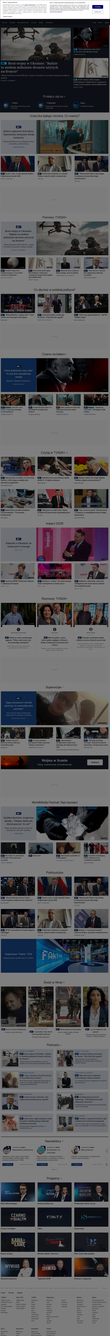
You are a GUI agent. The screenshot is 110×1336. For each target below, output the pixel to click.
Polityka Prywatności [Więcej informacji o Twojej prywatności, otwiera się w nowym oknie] (7, 16)
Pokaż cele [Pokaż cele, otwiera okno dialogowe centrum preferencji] (98, 12)
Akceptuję (97, 6)
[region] (55, 9)
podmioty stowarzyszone (29, 4)
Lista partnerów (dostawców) (56, 11)
